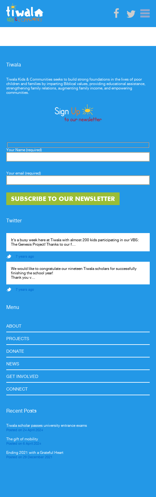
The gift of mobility (22, 439)
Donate (15, 351)
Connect (17, 388)
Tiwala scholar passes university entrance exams (46, 425)
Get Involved (22, 376)
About (13, 325)
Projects (17, 338)
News (12, 363)
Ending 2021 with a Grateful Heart (34, 452)
